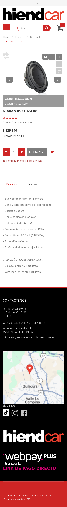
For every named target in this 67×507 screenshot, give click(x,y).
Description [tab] (12, 184)
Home (6, 37)
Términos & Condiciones (16, 495)
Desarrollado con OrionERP (17, 499)
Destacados (36, 37)
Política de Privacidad (41, 495)
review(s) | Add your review (17, 122)
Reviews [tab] (32, 184)
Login (35, 3)
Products (19, 37)
